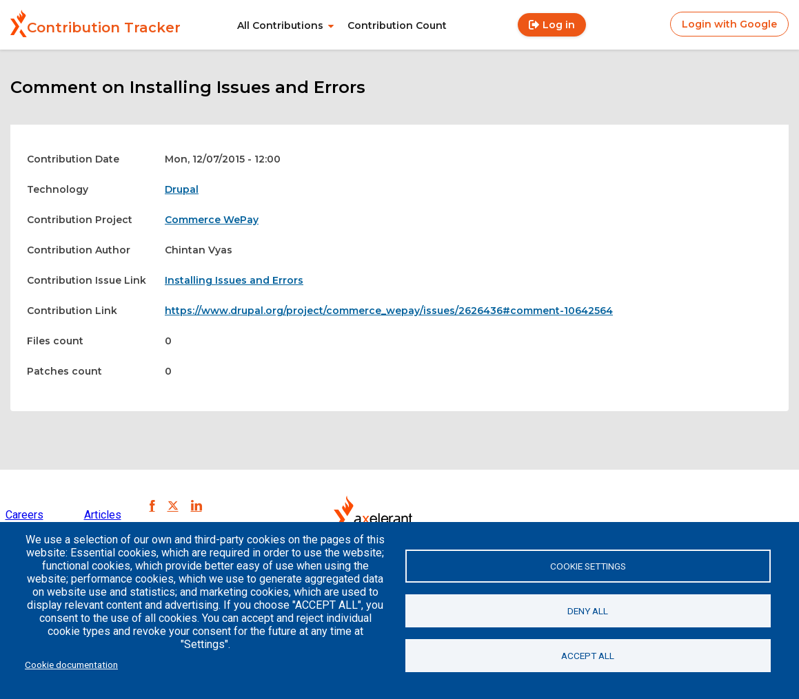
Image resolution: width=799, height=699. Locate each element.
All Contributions (280, 25)
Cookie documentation (71, 664)
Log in (559, 25)
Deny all (587, 610)
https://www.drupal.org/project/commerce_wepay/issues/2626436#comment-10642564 (389, 310)
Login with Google (729, 24)
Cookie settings (588, 566)
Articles (102, 514)
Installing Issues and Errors (234, 280)
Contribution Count (397, 25)
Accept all (587, 655)
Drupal (182, 189)
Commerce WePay (212, 219)
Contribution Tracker (104, 27)
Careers (24, 514)
